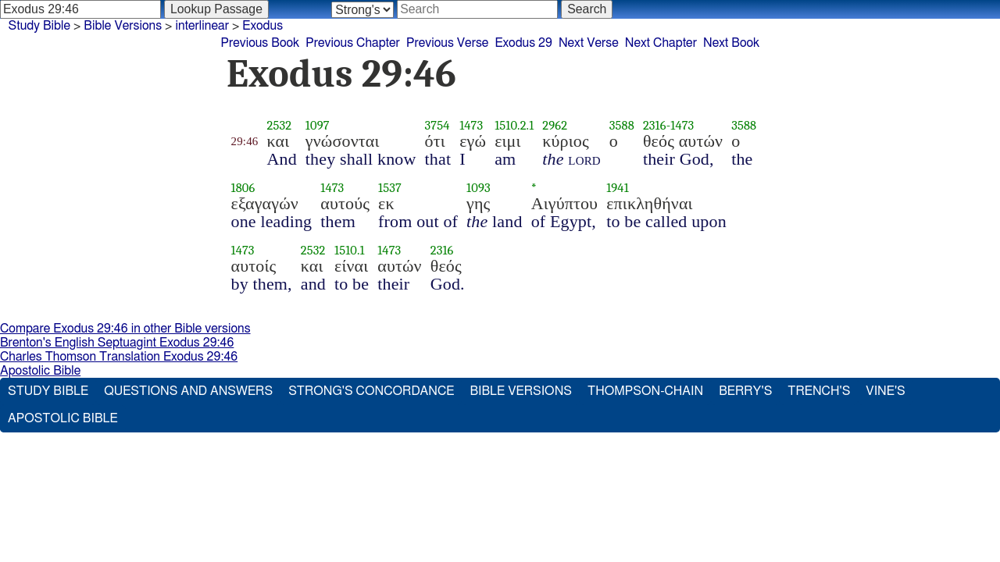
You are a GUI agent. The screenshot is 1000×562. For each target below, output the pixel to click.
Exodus (262, 26)
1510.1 (349, 250)
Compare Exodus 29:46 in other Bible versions (125, 328)
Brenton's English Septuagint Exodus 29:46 (117, 342)
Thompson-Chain (645, 391)
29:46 (245, 141)
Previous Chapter (352, 43)
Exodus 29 (523, 43)
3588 (621, 125)
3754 (437, 125)
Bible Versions (123, 26)
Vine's (885, 391)
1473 (471, 125)
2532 (278, 125)
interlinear (202, 26)
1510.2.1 (514, 125)
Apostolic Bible (40, 371)
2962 (554, 125)
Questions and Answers (188, 391)
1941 (617, 187)
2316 (654, 125)
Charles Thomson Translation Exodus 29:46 (119, 356)
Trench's (819, 391)
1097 (317, 125)
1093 (478, 187)
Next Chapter (661, 43)
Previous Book (259, 43)
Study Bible (39, 26)
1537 (390, 187)
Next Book (731, 43)
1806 (243, 187)
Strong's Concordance (371, 391)
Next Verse (589, 43)
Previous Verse (447, 43)
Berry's (745, 391)
